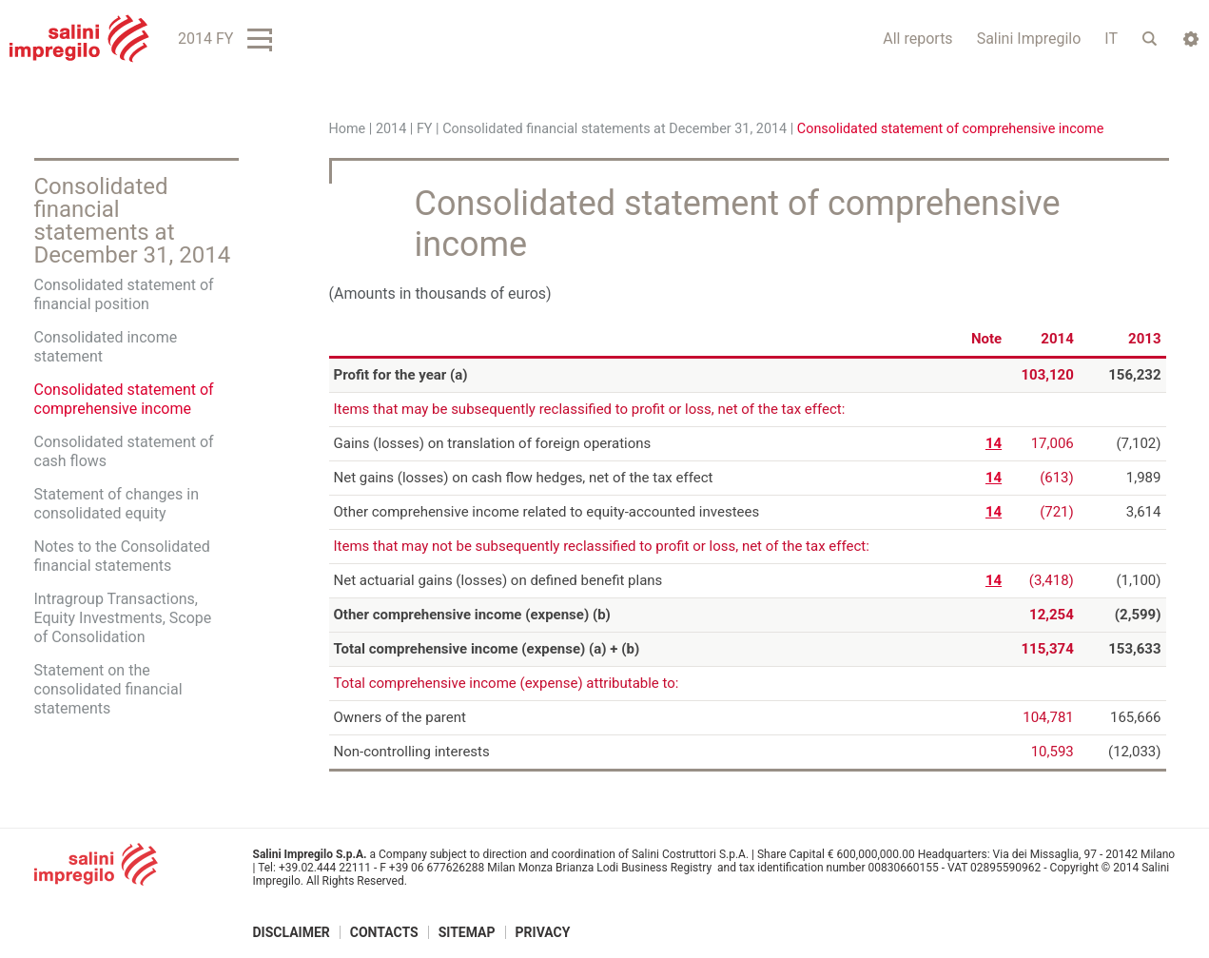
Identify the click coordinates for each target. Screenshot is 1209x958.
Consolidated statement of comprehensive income (124, 399)
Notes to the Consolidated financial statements (122, 556)
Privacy (543, 932)
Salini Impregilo (1029, 38)
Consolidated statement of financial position (124, 294)
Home (347, 129)
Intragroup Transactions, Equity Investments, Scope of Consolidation (123, 618)
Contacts (384, 932)
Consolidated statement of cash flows (124, 451)
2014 (391, 129)
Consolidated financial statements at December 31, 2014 (614, 129)
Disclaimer (291, 932)
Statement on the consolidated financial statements (108, 689)
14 (993, 443)
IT (1111, 38)
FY (425, 129)
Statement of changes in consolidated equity (117, 503)
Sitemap (467, 932)
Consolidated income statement (106, 346)
